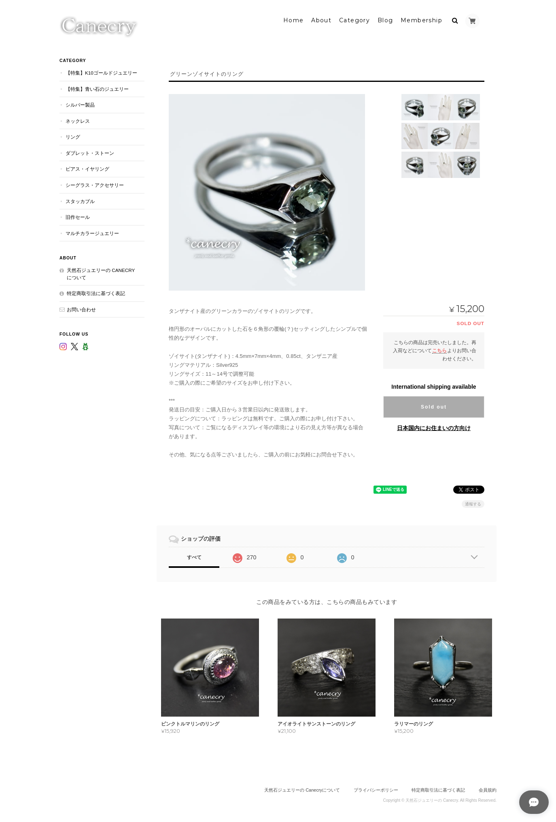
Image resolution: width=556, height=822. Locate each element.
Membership (421, 19)
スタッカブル (80, 199)
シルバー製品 (80, 103)
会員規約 (488, 788)
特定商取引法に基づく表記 (96, 292)
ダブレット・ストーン (90, 151)
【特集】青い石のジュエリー (97, 87)
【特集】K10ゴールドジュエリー (101, 71)
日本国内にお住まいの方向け (434, 426)
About (321, 19)
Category (354, 19)
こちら (439, 348)
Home (293, 19)
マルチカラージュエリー (92, 231)
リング (73, 135)
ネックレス (78, 119)
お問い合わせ (81, 307)
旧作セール (78, 215)
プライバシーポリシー (376, 788)
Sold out (434, 405)
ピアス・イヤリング (87, 167)
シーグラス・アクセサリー (95, 183)
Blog (385, 19)
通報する (473, 502)
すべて (194, 556)
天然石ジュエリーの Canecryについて (101, 272)
